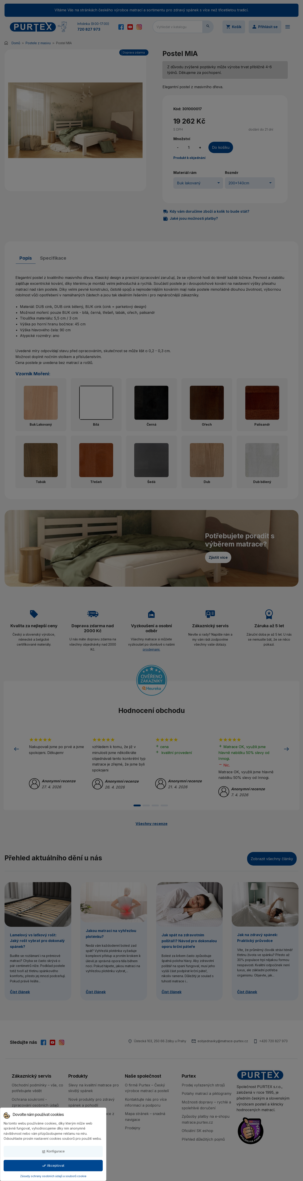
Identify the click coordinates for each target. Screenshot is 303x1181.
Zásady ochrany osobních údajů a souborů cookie (53, 1176)
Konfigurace (53, 1151)
